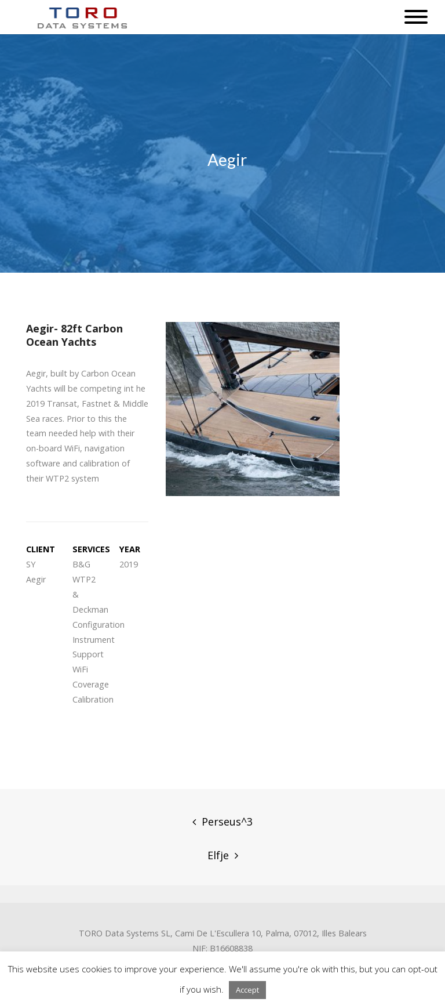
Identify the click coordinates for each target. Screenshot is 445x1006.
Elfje (218, 855)
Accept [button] (247, 990)
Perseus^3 (227, 821)
